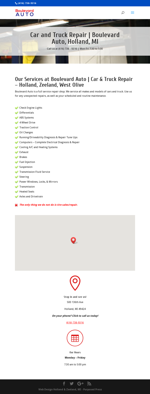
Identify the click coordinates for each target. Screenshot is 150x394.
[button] (74, 240)
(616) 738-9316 (75, 322)
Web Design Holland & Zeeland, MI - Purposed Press (70, 389)
